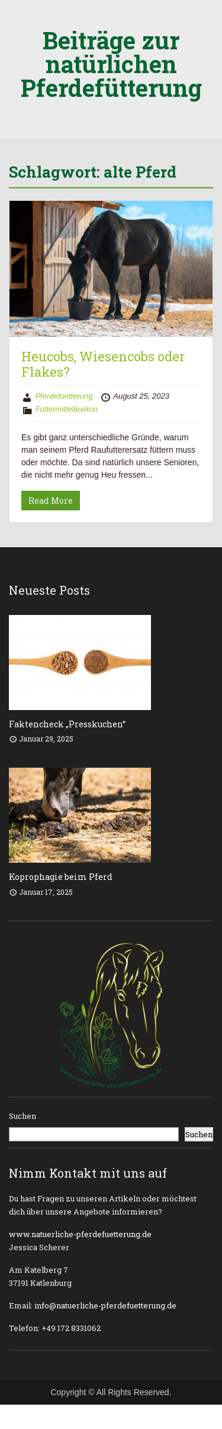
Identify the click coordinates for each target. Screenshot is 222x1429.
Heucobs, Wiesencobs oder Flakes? (103, 364)
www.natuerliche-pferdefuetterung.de (80, 1234)
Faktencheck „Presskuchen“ (67, 724)
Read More (50, 500)
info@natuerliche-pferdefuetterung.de (105, 1305)
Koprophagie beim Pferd (60, 876)
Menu (21, 20)
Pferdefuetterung (64, 396)
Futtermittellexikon (67, 409)
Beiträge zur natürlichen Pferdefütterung (111, 63)
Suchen (22, 1116)
